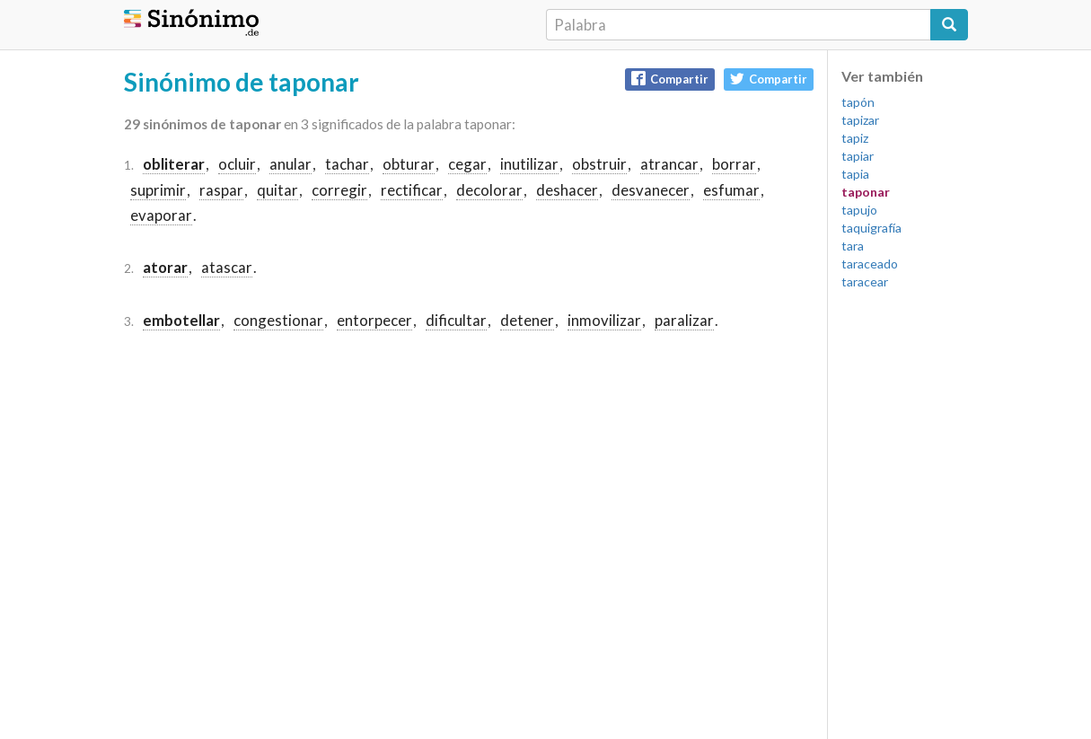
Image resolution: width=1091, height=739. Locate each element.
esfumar (731, 189)
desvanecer (650, 189)
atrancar (669, 163)
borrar (734, 163)
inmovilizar (604, 320)
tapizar (860, 120)
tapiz (854, 137)
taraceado (869, 263)
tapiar (857, 155)
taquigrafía (871, 227)
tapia (855, 173)
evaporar (161, 215)
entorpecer (374, 320)
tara (852, 245)
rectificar (412, 189)
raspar (221, 189)
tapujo (859, 209)
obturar (409, 163)
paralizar (684, 320)
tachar (347, 163)
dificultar (456, 320)
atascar (226, 267)
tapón (858, 102)
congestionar (278, 320)
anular (290, 163)
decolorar (489, 189)
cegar (467, 163)
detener (527, 320)
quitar (277, 189)
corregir (339, 189)
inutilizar (529, 163)
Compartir (669, 78)
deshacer (567, 189)
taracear (864, 281)
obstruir (599, 163)
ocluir (237, 163)
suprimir (158, 189)
